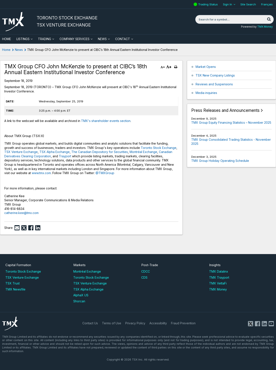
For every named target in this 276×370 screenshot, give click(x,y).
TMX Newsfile (15, 289)
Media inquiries (206, 93)
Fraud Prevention (183, 323)
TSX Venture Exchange (21, 152)
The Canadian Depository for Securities (99, 152)
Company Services (74, 39)
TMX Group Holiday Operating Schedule (220, 160)
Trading (44, 39)
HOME (6, 39)
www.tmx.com (41, 173)
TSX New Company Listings (215, 75)
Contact (122, 39)
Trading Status (208, 4)
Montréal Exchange (143, 152)
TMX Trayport (219, 277)
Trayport (65, 156)
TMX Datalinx (218, 271)
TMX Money (265, 26)
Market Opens (206, 67)
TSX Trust (12, 283)
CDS (144, 277)
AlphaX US (80, 295)
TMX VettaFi (218, 283)
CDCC (145, 271)
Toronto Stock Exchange (158, 148)
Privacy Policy (135, 323)
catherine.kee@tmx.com (21, 213)
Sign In (227, 4)
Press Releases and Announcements (225, 110)
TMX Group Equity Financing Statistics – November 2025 (231, 122)
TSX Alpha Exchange (54, 152)
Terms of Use (111, 323)
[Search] (269, 19)
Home (6, 50)
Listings (23, 39)
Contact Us (90, 323)
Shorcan (79, 301)
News (102, 39)
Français (267, 4)
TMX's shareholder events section (105, 121)
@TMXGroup (105, 173)
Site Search (248, 4)
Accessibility (158, 323)
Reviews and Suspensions (214, 84)
